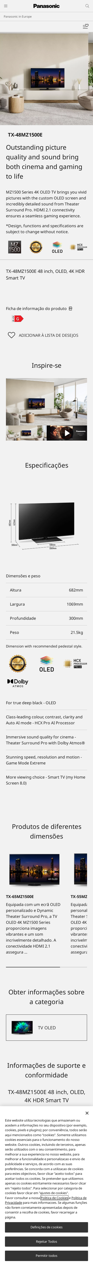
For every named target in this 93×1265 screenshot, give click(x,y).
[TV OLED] (46, 1027)
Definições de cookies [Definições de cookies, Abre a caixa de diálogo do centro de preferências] (47, 1227)
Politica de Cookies (54, 1198)
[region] (46, 1185)
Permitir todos (47, 1255)
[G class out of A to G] (18, 318)
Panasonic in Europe (18, 16)
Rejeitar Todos (46, 1241)
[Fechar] (87, 1113)
